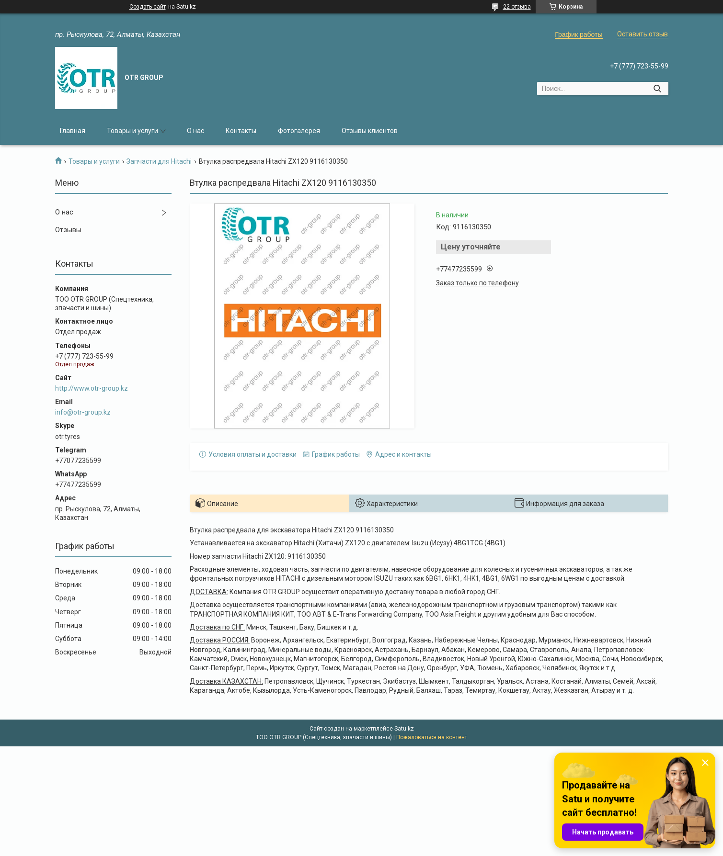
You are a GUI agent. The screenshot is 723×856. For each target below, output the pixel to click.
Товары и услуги (132, 131)
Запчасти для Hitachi (159, 161)
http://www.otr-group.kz (91, 388)
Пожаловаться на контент (431, 737)
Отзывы (68, 229)
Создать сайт (147, 6)
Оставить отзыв (642, 34)
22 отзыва (517, 6)
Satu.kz (404, 728)
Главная (72, 131)
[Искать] (657, 88)
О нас (195, 131)
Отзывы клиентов (370, 131)
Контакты (241, 131)
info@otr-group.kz (83, 412)
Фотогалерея (299, 131)
